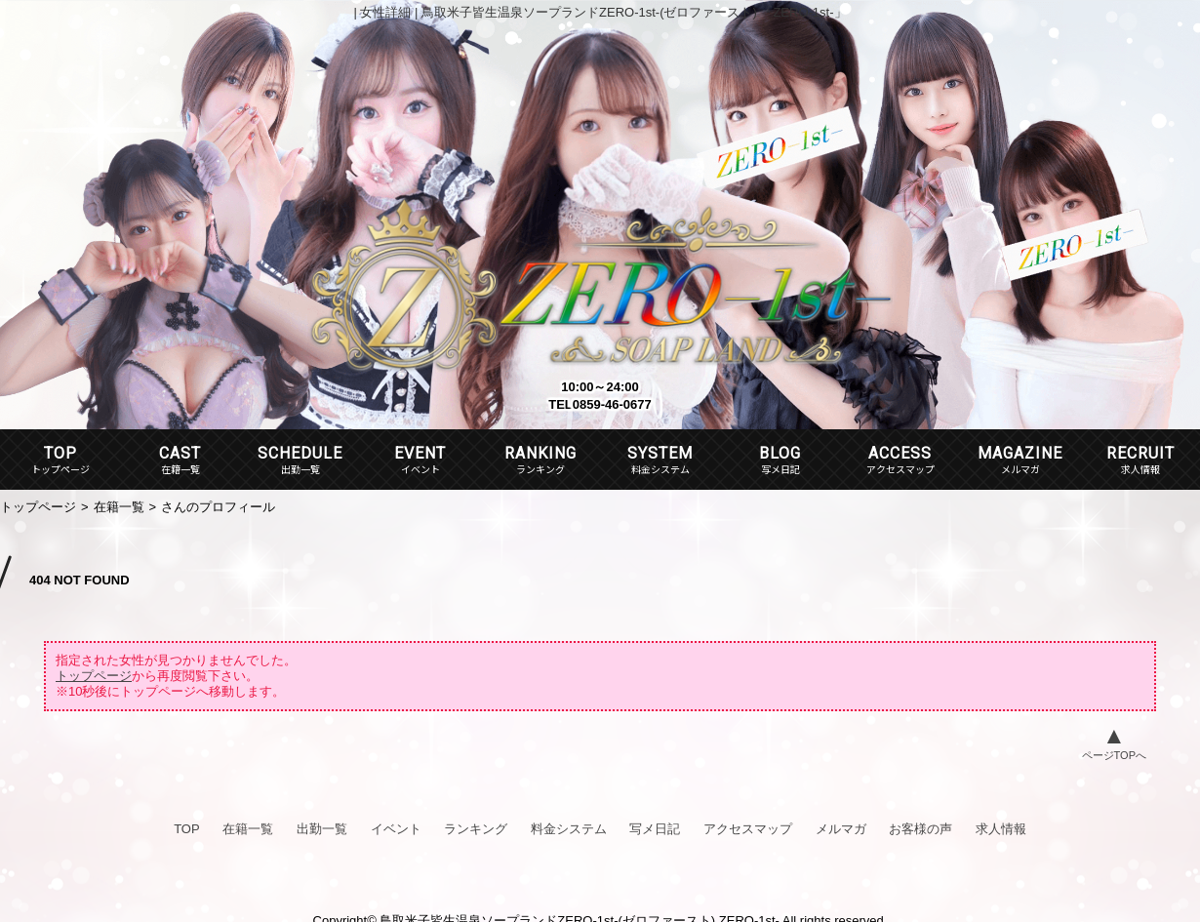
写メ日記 (654, 829)
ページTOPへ (1114, 755)
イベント (396, 829)
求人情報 (1001, 829)
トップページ (38, 507)
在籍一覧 (119, 507)
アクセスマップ (747, 829)
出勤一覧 (322, 829)
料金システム (569, 829)
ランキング (475, 829)
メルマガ (841, 829)
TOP (60, 453)
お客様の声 (920, 829)
